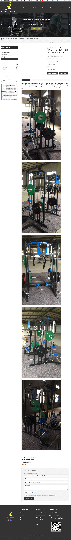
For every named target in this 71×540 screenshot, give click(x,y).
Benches (3, 63)
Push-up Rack (4, 71)
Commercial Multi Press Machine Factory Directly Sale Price (11, 145)
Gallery (62, 7)
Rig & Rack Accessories (6, 73)
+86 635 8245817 (4, 0)
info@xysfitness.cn (11, 0)
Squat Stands (46, 42)
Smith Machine (4, 67)
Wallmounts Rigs (5, 78)
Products (25, 7)
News (43, 7)
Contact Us (52, 7)
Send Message (29, 498)
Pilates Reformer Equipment (6, 56)
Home (16, 7)
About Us (35, 7)
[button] (69, 25)
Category (34, 42)
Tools (2, 82)
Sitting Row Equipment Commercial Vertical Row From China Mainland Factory (11, 139)
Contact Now (63, 73)
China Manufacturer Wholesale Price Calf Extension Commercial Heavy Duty (11, 151)
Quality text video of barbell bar (37, 535)
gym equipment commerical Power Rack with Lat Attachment (38, 475)
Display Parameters (52, 73)
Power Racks (4, 65)
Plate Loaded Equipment (6, 52)
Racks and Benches (40, 42)
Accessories (4, 80)
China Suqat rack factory (31, 457)
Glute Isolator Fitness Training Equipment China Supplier (11, 157)
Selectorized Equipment (6, 50)
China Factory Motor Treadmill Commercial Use (11, 163)
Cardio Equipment (5, 54)
